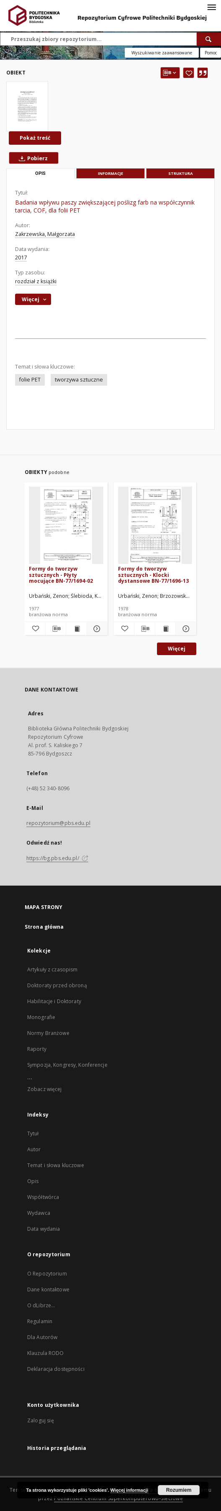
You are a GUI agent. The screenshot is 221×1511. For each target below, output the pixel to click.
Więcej (176, 648)
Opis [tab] (40, 173)
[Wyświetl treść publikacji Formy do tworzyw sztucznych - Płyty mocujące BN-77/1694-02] (76, 628)
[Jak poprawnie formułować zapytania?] (210, 53)
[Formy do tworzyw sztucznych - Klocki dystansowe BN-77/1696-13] (155, 525)
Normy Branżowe (48, 1033)
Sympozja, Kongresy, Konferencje (67, 1064)
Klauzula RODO (45, 1353)
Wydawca (38, 1212)
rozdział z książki (36, 281)
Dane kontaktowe (48, 1289)
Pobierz (31, 158)
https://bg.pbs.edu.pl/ (57, 858)
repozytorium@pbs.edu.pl (58, 823)
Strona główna (44, 926)
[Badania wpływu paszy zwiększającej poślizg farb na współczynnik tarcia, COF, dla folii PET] (27, 106)
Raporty (36, 1049)
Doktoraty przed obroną (57, 985)
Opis (33, 1181)
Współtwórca (43, 1197)
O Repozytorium (47, 1273)
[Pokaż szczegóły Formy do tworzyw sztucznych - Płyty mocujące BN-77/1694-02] (96, 628)
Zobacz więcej (44, 1089)
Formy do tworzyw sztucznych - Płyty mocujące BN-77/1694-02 (61, 574)
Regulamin (39, 1321)
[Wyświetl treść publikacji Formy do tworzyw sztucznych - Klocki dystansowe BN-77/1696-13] (165, 628)
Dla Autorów (42, 1337)
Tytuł (33, 1133)
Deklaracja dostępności (56, 1369)
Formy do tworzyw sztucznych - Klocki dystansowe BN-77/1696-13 (153, 574)
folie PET (30, 379)
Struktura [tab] (180, 173)
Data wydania (43, 1228)
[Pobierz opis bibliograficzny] (56, 628)
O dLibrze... (41, 1305)
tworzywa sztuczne (79, 379)
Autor (34, 1149)
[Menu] (211, 6)
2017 (21, 257)
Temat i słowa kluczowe (55, 1165)
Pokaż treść (35, 137)
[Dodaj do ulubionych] (188, 72)
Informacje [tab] (110, 173)
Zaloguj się (40, 1420)
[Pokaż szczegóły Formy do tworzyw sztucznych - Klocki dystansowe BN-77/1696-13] (185, 628)
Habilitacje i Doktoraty (54, 1001)
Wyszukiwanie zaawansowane (161, 53)
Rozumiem (179, 1490)
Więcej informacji (129, 1490)
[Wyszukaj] (209, 39)
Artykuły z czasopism (52, 969)
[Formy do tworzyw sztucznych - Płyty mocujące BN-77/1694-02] (66, 525)
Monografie (41, 1017)
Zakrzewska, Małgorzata (45, 234)
